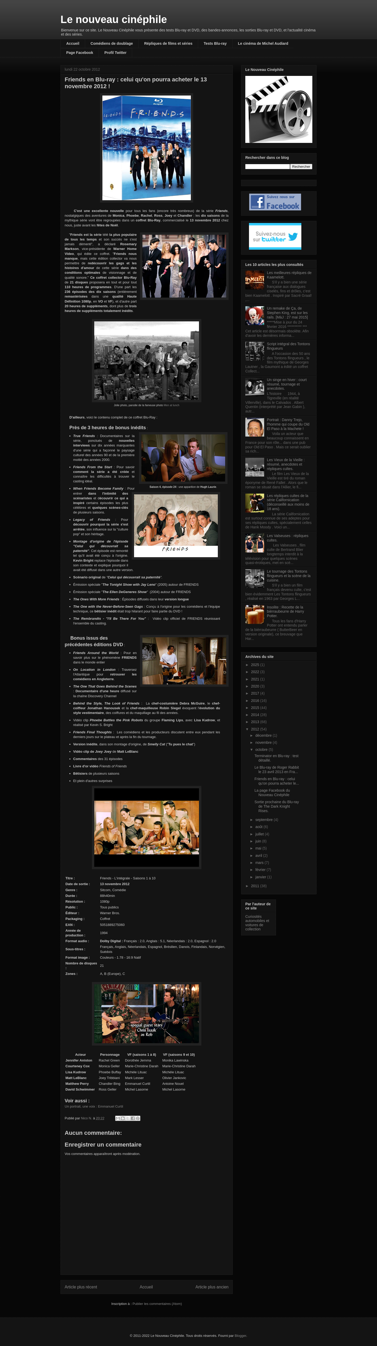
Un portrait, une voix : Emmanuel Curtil (94, 1106)
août (259, 827)
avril (259, 855)
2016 (255, 701)
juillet (260, 834)
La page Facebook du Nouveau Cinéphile (272, 792)
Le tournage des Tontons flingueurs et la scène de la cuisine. (289, 575)
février (261, 870)
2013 (255, 722)
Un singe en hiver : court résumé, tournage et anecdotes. (287, 384)
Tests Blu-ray (215, 43)
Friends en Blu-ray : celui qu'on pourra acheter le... (276, 781)
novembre (264, 742)
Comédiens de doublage (112, 43)
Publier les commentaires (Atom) (157, 1304)
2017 (255, 693)
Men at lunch (172, 405)
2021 (255, 679)
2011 (255, 886)
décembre (264, 735)
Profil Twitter (115, 53)
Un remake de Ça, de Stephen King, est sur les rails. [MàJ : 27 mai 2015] (287, 312)
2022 (255, 672)
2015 (255, 708)
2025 (255, 665)
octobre (262, 749)
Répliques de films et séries (168, 43)
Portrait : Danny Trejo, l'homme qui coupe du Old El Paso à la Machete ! (288, 424)
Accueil (72, 43)
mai (258, 848)
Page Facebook (79, 53)
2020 (255, 686)
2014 (255, 715)
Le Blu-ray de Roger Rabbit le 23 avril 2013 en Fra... (276, 769)
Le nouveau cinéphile (113, 19)
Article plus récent (81, 1287)
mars (259, 863)
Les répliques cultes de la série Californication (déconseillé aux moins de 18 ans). (288, 502)
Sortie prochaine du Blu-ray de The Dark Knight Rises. (276, 806)
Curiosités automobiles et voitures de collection (257, 922)
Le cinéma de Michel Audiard (263, 43)
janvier (261, 877)
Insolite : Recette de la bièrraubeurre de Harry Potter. (285, 611)
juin (258, 841)
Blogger (240, 1336)
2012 (255, 729)
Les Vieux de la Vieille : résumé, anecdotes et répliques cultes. (286, 464)
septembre (264, 820)
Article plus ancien (212, 1287)
